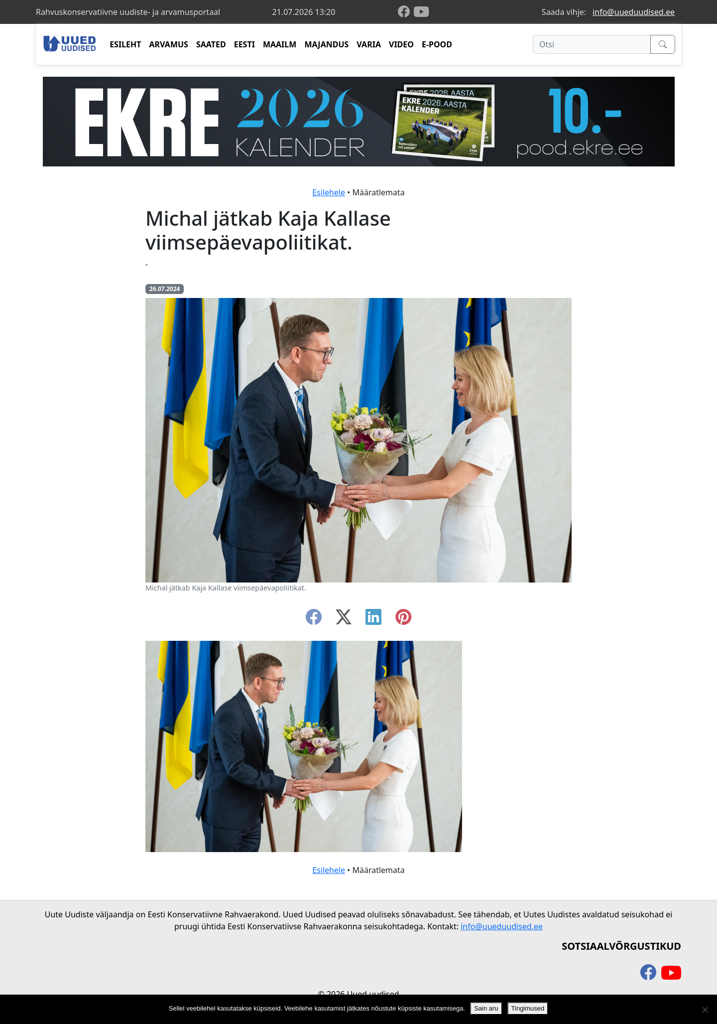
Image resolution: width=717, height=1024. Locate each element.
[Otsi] (592, 44)
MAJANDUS (326, 44)
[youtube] (421, 12)
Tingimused (528, 1008)
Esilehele (328, 192)
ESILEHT (125, 44)
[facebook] (406, 12)
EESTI (244, 44)
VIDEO (401, 44)
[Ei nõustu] (705, 1010)
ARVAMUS (168, 44)
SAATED (211, 44)
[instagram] (403, 619)
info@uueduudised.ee (634, 11)
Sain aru (486, 1008)
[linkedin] (373, 619)
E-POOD (437, 44)
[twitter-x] (344, 619)
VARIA (369, 44)
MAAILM (280, 44)
